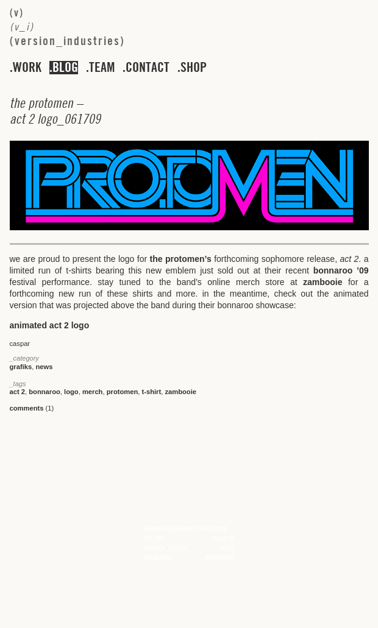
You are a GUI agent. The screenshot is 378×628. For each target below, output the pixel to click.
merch (92, 391)
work (27, 67)
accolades (158, 557)
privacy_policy (165, 548)
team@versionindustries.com (184, 528)
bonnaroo (44, 391)
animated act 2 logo (50, 325)
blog (65, 67)
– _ (55, 111)
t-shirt (152, 391)
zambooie (323, 282)
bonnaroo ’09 (341, 270)
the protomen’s (181, 259)
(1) (32, 408)
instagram (219, 557)
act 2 (18, 391)
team (102, 67)
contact (147, 67)
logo (71, 391)
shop (193, 67)
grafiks (21, 366)
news (43, 366)
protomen (122, 391)
